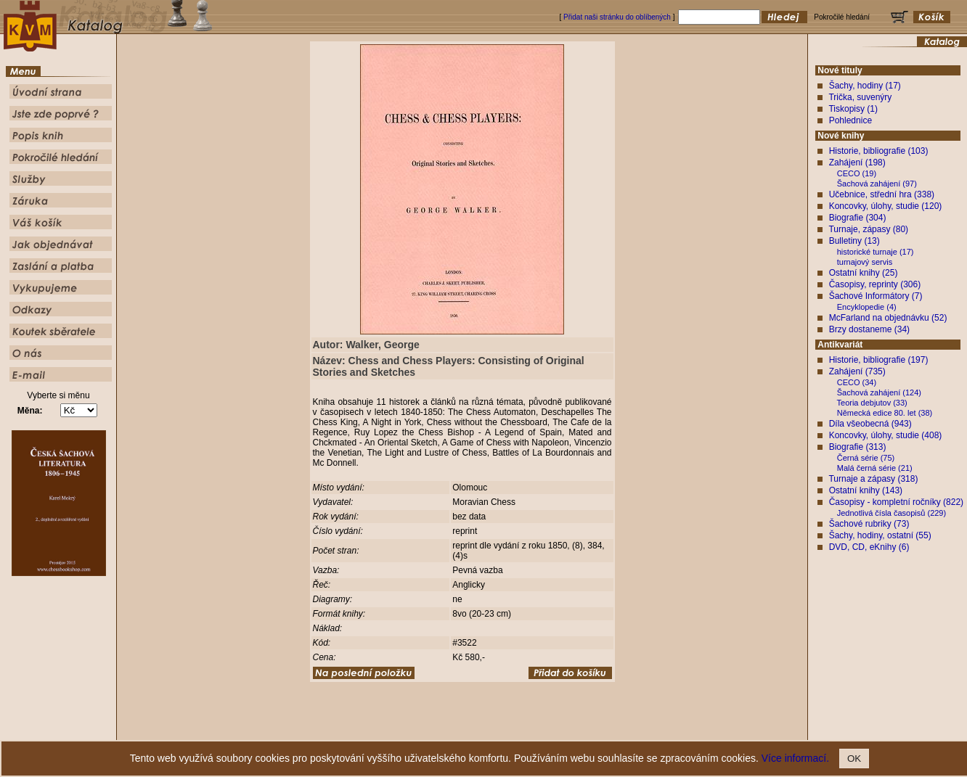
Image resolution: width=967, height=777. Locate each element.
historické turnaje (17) (875, 251)
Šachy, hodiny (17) (865, 86)
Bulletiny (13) (854, 241)
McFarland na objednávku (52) (888, 318)
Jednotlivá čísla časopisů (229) (891, 513)
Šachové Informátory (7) (876, 296)
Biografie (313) (857, 447)
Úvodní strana (364, 729)
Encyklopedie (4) (867, 307)
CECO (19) (856, 173)
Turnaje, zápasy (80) (868, 229)
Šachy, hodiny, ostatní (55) (880, 535)
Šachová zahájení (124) (879, 392)
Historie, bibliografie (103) (879, 151)
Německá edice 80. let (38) (884, 412)
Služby (571, 729)
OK (854, 758)
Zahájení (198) (857, 162)
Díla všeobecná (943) (870, 424)
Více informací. (795, 758)
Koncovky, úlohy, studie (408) (885, 435)
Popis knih (474, 729)
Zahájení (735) (857, 371)
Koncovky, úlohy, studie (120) (885, 206)
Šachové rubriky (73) (869, 524)
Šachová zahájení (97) (877, 183)
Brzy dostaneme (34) (869, 329)
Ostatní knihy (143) (865, 490)
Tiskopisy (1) (853, 109)
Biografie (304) (857, 218)
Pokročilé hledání (526, 729)
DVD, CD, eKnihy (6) (869, 547)
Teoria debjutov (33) (872, 402)
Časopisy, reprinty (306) (875, 284)
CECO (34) (856, 382)
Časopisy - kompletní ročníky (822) (896, 502)
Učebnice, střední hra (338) (881, 194)
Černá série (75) (865, 457)
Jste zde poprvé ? (422, 729)
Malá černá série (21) (875, 468)
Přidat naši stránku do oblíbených (617, 17)
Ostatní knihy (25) (863, 273)
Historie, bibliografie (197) (879, 360)
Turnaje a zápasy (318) (873, 479)
